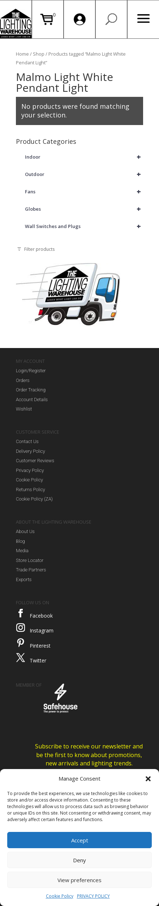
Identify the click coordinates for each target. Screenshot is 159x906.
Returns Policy (30, 489)
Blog (20, 541)
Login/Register (31, 370)
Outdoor (84, 174)
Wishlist (24, 409)
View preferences (79, 880)
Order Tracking (31, 389)
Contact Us (27, 441)
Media (22, 550)
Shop (38, 54)
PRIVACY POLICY (93, 896)
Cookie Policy (59, 896)
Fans (84, 191)
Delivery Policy (30, 451)
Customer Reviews (35, 460)
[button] (148, 778)
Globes (84, 209)
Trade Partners (31, 569)
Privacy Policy (30, 470)
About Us (25, 531)
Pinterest (40, 645)
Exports (23, 579)
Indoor (84, 157)
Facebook (41, 615)
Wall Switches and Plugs (84, 226)
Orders (23, 380)
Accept (79, 840)
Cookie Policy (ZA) (34, 499)
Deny (79, 860)
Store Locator (29, 560)
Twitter (38, 660)
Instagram (41, 630)
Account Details (32, 399)
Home (22, 54)
